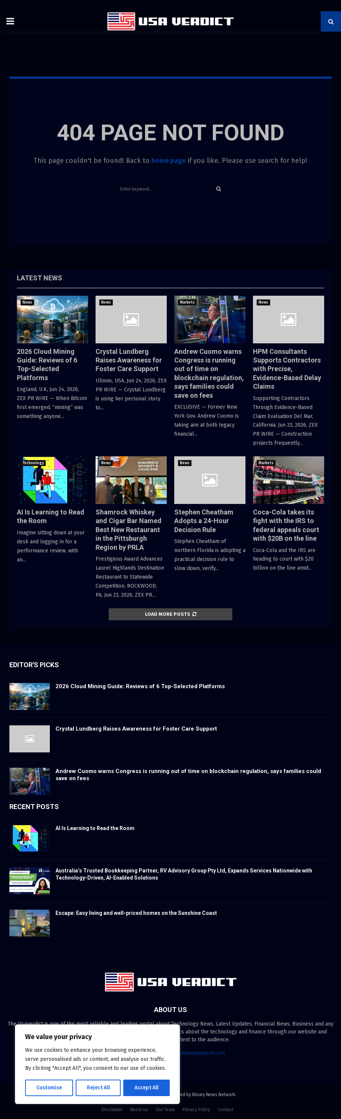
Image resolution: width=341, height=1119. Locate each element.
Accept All (147, 1087)
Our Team (165, 1109)
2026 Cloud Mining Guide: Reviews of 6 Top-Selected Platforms (140, 686)
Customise (49, 1087)
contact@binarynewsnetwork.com (184, 1053)
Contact (225, 1109)
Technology (33, 463)
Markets (187, 302)
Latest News (39, 278)
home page (168, 160)
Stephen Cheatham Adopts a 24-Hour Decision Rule (203, 521)
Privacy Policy (196, 1109)
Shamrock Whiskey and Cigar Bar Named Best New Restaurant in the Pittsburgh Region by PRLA (129, 529)
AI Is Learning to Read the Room (95, 828)
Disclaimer (112, 1109)
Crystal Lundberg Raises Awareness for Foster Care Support (129, 360)
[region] (97, 1064)
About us (139, 1109)
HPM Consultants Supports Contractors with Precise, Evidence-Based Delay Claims (287, 369)
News (27, 302)
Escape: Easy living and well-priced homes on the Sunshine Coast (136, 913)
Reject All (98, 1087)
